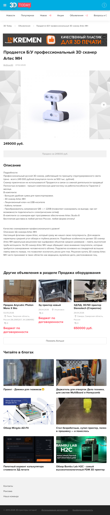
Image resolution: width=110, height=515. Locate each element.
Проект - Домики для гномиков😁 (24, 389)
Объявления (79, 15)
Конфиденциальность (83, 510)
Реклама (8, 43)
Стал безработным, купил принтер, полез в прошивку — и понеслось (81, 429)
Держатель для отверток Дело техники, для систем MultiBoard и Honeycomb (80, 391)
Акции (60, 15)
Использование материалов (55, 510)
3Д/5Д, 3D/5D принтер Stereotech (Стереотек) (87, 307)
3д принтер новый (50, 305)
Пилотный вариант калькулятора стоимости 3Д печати (23, 468)
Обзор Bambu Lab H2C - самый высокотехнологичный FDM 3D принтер (80, 468)
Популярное (27, 15)
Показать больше (55, 340)
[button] (104, 105)
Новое (45, 15)
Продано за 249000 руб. (55, 153)
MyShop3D (8, 65)
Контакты (8, 486)
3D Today (7, 26)
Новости (10, 15)
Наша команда (10, 496)
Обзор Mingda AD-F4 (16, 428)
